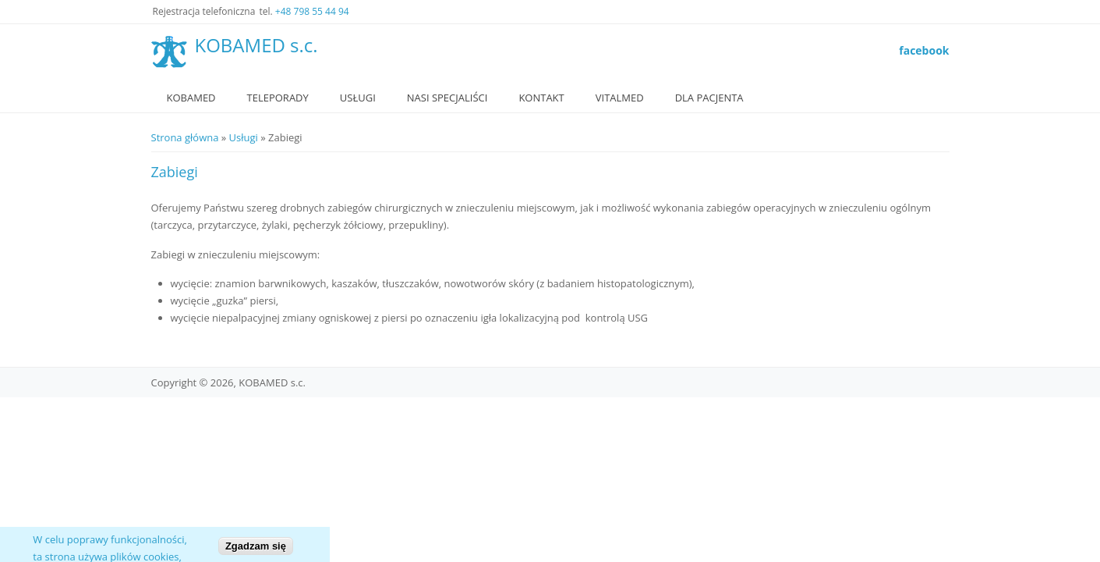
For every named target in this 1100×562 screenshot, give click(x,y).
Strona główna (185, 137)
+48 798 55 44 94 (312, 11)
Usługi (358, 98)
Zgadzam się (255, 551)
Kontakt (541, 98)
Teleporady (278, 98)
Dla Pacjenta (709, 98)
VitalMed (620, 98)
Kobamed (191, 98)
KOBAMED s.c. (256, 45)
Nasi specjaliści (447, 98)
